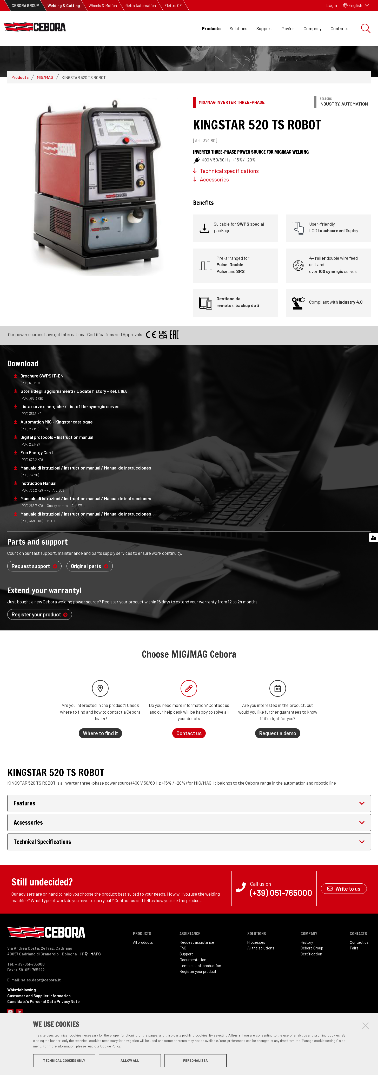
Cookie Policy (110, 1047)
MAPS (95, 980)
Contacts (339, 28)
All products (143, 968)
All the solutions (260, 974)
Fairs (354, 974)
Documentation (193, 986)
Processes (256, 968)
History (307, 968)
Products (211, 28)
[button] (356, 5)
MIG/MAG (45, 103)
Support (264, 28)
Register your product (198, 997)
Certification (311, 980)
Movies (288, 28)
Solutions (238, 28)
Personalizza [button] (195, 1061)
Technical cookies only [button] (64, 1061)
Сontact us (359, 968)
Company (313, 28)
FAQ (183, 974)
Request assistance (197, 968)
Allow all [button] (130, 1061)
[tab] (189, 829)
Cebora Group (312, 974)
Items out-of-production (200, 991)
